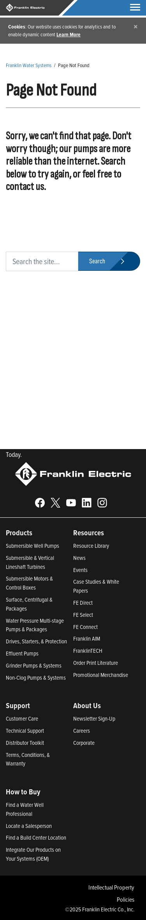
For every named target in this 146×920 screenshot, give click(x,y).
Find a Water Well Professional (25, 809)
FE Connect (85, 627)
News (79, 558)
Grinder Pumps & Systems (34, 665)
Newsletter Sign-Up (94, 718)
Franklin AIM (86, 638)
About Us (87, 705)
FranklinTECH (87, 650)
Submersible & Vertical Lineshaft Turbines (30, 562)
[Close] (136, 26)
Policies (125, 899)
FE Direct (83, 603)
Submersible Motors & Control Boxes (29, 582)
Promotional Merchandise (100, 675)
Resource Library (91, 546)
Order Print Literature (95, 663)
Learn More (68, 34)
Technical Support (25, 730)
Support (18, 705)
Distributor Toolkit (25, 743)
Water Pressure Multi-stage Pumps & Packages (35, 625)
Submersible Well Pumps (32, 546)
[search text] (42, 261)
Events (80, 570)
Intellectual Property (111, 887)
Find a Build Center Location (36, 837)
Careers (81, 730)
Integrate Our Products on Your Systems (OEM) (33, 854)
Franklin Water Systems (28, 65)
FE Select (83, 615)
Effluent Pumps (22, 653)
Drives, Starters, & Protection (36, 641)
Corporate (84, 743)
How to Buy (23, 791)
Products (19, 532)
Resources (88, 532)
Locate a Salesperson (29, 826)
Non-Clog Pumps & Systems (36, 677)
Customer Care (22, 718)
